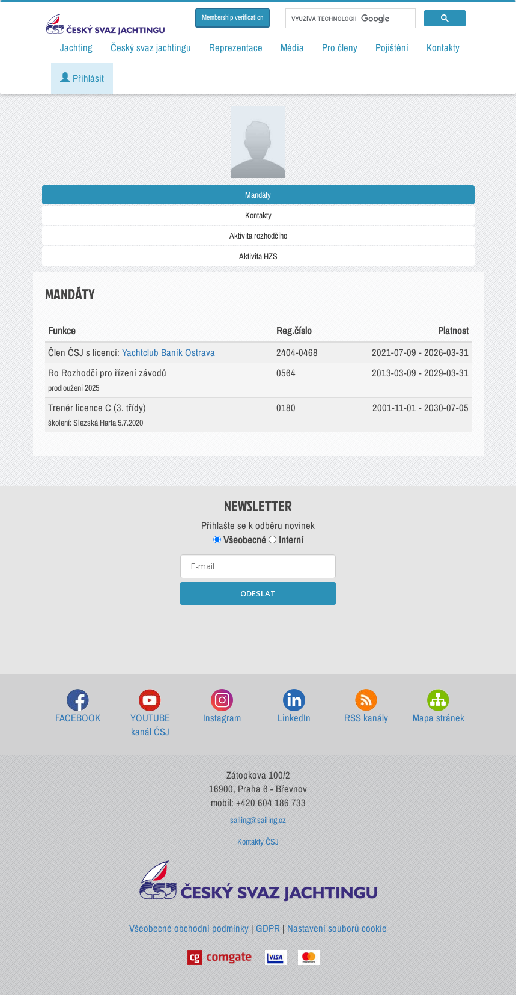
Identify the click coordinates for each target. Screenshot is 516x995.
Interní (286, 539)
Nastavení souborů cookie (337, 928)
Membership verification (232, 17)
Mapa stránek (438, 706)
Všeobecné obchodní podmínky (189, 928)
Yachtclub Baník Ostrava (168, 352)
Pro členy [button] (339, 47)
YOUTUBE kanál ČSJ (150, 714)
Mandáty (258, 194)
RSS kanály (366, 706)
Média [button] (292, 47)
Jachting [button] (76, 47)
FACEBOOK (77, 706)
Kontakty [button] (443, 47)
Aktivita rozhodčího (258, 235)
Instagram (222, 706)
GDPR (268, 928)
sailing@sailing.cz (258, 820)
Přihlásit (82, 78)
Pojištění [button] (391, 47)
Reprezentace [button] (236, 47)
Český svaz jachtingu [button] (151, 47)
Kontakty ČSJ (258, 841)
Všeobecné (239, 539)
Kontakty (258, 215)
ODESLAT (258, 593)
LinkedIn (294, 706)
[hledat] (349, 18)
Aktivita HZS (258, 256)
